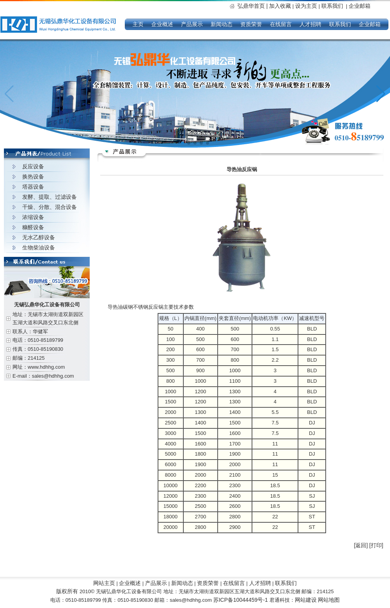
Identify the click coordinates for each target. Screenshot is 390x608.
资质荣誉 (251, 24)
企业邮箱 (359, 6)
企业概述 (162, 24)
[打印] (376, 545)
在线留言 (281, 24)
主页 (138, 24)
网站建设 (306, 600)
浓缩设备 (33, 217)
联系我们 (332, 6)
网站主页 (104, 583)
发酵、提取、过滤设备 (49, 197)
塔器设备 (33, 187)
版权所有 (67, 591)
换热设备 (33, 176)
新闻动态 (221, 24)
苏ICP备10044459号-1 (241, 600)
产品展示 (192, 24)
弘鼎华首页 (253, 6)
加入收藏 (280, 6)
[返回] (361, 545)
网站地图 (329, 600)
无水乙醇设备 (38, 237)
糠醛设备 (33, 227)
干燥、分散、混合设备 (49, 207)
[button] (381, 94)
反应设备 (33, 166)
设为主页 (307, 6)
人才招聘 (310, 24)
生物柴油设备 (38, 247)
